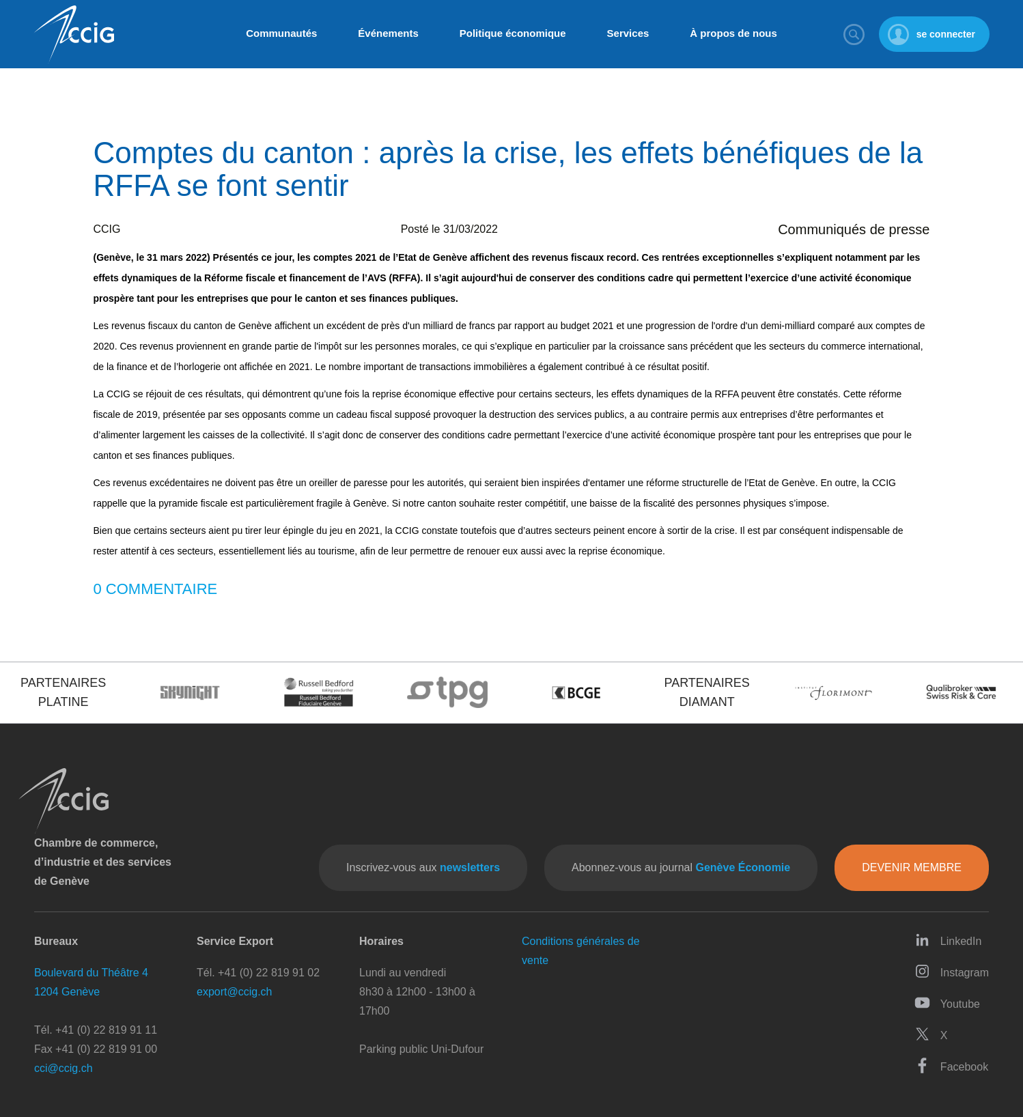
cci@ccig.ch (63, 1068)
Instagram (951, 971)
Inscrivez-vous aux (423, 867)
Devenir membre (912, 867)
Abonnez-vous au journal (681, 867)
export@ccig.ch (234, 992)
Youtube (947, 1002)
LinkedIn (948, 940)
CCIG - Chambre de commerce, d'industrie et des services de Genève (73, 34)
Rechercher (854, 34)
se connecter (945, 34)
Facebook (951, 1065)
